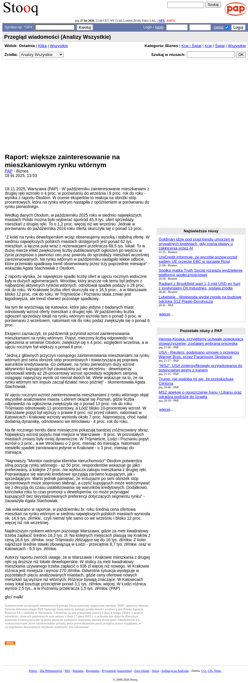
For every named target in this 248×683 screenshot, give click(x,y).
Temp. (218, 670)
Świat (220, 46)
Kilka (42, 46)
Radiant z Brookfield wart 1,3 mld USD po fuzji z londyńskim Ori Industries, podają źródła (200, 285)
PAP (8, 171)
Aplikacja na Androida (175, 670)
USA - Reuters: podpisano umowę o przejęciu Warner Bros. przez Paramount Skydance (199, 354)
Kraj (208, 46)
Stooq (155, 670)
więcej (164, 314)
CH (210, 670)
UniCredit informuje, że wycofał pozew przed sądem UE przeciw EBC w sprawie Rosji (198, 259)
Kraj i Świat (191, 46)
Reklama (78, 670)
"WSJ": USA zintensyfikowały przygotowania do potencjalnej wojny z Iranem (200, 367)
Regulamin (92, 670)
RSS (67, 670)
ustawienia (124, 670)
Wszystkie (59, 46)
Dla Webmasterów (51, 670)
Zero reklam (141, 670)
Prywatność (109, 670)
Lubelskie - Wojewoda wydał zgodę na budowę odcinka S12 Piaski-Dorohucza (200, 299)
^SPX (161, 20)
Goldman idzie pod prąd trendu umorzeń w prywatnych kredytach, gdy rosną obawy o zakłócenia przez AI (196, 243)
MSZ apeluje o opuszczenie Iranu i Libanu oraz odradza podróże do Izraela (200, 394)
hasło (159, 27)
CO (204, 670)
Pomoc (33, 670)
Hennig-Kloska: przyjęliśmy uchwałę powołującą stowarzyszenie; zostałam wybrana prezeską (201, 341)
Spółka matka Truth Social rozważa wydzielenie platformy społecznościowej (201, 272)
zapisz (219, 27)
